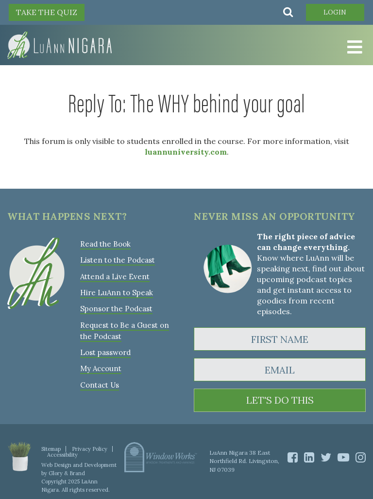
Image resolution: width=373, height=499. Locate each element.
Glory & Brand (67, 473)
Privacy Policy (89, 449)
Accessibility (62, 454)
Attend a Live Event (115, 276)
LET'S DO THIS (280, 400)
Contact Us (99, 383)
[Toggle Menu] (353, 47)
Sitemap (51, 449)
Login (334, 12)
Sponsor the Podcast (116, 308)
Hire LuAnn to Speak (116, 292)
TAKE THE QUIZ (46, 12)
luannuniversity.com (186, 152)
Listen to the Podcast (117, 260)
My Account (100, 367)
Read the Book (105, 244)
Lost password (105, 351)
